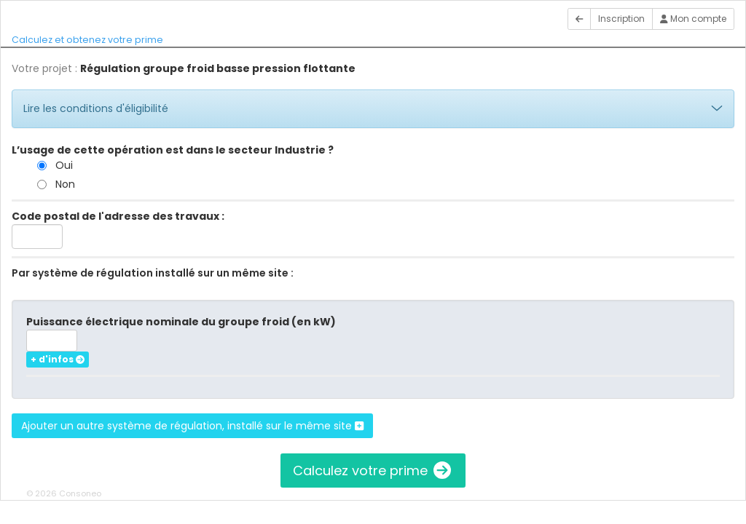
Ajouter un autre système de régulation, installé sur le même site (192, 425)
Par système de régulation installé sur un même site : (153, 273)
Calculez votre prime (373, 470)
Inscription (621, 18)
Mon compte (693, 18)
